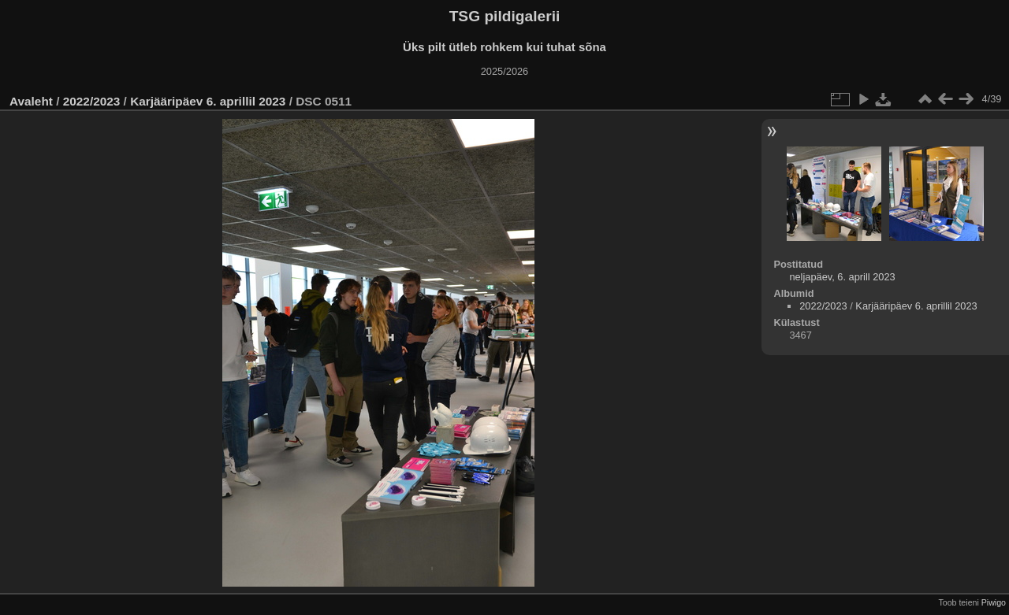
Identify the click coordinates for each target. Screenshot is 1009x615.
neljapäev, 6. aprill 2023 (842, 277)
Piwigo (993, 602)
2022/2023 (92, 101)
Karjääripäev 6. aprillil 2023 (207, 101)
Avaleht (31, 101)
